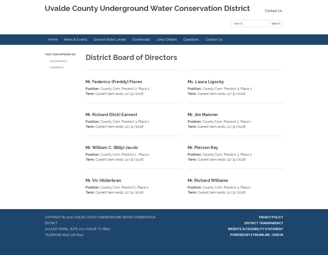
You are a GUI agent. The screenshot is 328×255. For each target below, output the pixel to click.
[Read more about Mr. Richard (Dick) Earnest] (133, 119)
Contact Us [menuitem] (214, 39)
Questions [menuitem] (191, 39)
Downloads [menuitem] (141, 39)
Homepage (57, 67)
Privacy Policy (271, 217)
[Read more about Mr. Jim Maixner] (235, 119)
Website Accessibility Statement (255, 229)
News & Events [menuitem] (75, 39)
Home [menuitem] (53, 39)
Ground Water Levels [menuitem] (110, 39)
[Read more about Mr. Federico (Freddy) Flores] (133, 86)
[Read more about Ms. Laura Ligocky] (235, 86)
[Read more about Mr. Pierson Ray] (235, 152)
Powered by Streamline (250, 235)
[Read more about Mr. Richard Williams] (235, 185)
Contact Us (273, 11)
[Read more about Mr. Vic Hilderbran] (133, 185)
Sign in (277, 235)
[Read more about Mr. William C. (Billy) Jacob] (133, 152)
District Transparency (263, 223)
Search (276, 23)
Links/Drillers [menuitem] (166, 39)
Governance (58, 61)
